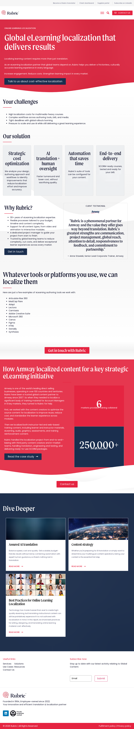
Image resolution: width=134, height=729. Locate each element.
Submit (101, 678)
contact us (8, 669)
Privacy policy (124, 726)
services (7, 663)
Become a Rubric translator (64, 3)
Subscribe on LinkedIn (123, 3)
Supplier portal (103, 3)
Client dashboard (86, 3)
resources (19, 666)
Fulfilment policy (107, 726)
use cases (8, 666)
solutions (19, 663)
